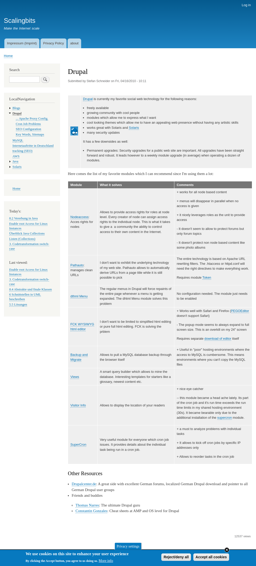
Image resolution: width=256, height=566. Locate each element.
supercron (224, 417)
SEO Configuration (28, 129)
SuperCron (78, 444)
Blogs (16, 108)
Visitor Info (78, 405)
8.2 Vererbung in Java (23, 218)
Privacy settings (127, 547)
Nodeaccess (79, 217)
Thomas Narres (87, 505)
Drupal (88, 99)
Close (227, 551)
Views (74, 377)
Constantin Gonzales (91, 511)
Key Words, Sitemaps (30, 134)
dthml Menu (79, 296)
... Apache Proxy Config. (32, 118)
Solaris (134, 128)
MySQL (18, 140)
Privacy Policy (53, 43)
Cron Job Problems (28, 124)
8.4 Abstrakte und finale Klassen (30, 289)
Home (8, 56)
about (74, 43)
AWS (16, 156)
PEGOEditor (240, 311)
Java (15, 161)
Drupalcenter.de (84, 484)
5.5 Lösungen (18, 304)
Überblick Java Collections (27, 233)
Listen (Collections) (22, 239)
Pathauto (76, 265)
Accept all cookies (211, 558)
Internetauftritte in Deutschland (33, 146)
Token (206, 277)
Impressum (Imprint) (22, 43)
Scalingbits (19, 20)
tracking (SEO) (23, 151)
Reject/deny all (176, 558)
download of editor (218, 338)
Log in (246, 5)
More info (106, 562)
